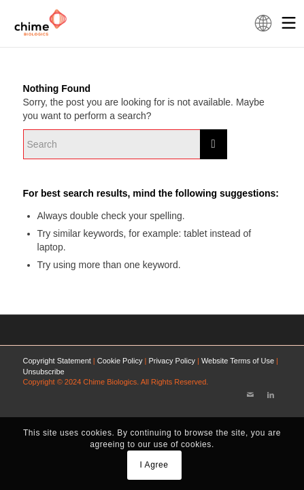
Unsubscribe (44, 372)
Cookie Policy (120, 361)
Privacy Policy (171, 361)
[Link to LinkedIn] (270, 395)
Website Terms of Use (237, 361)
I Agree (153, 465)
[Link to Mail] (250, 395)
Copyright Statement (57, 361)
